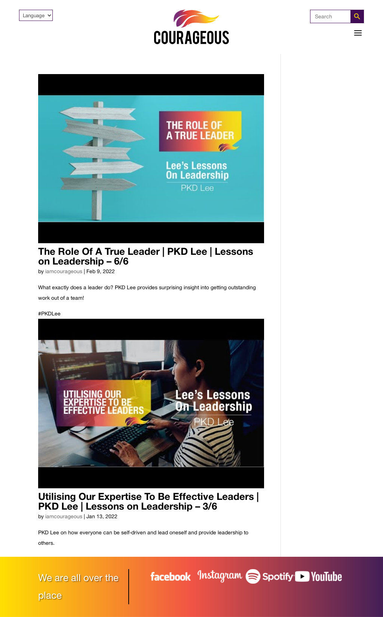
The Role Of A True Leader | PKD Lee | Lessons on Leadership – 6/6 (145, 256)
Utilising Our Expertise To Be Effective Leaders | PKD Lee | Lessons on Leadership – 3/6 (148, 501)
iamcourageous (63, 271)
